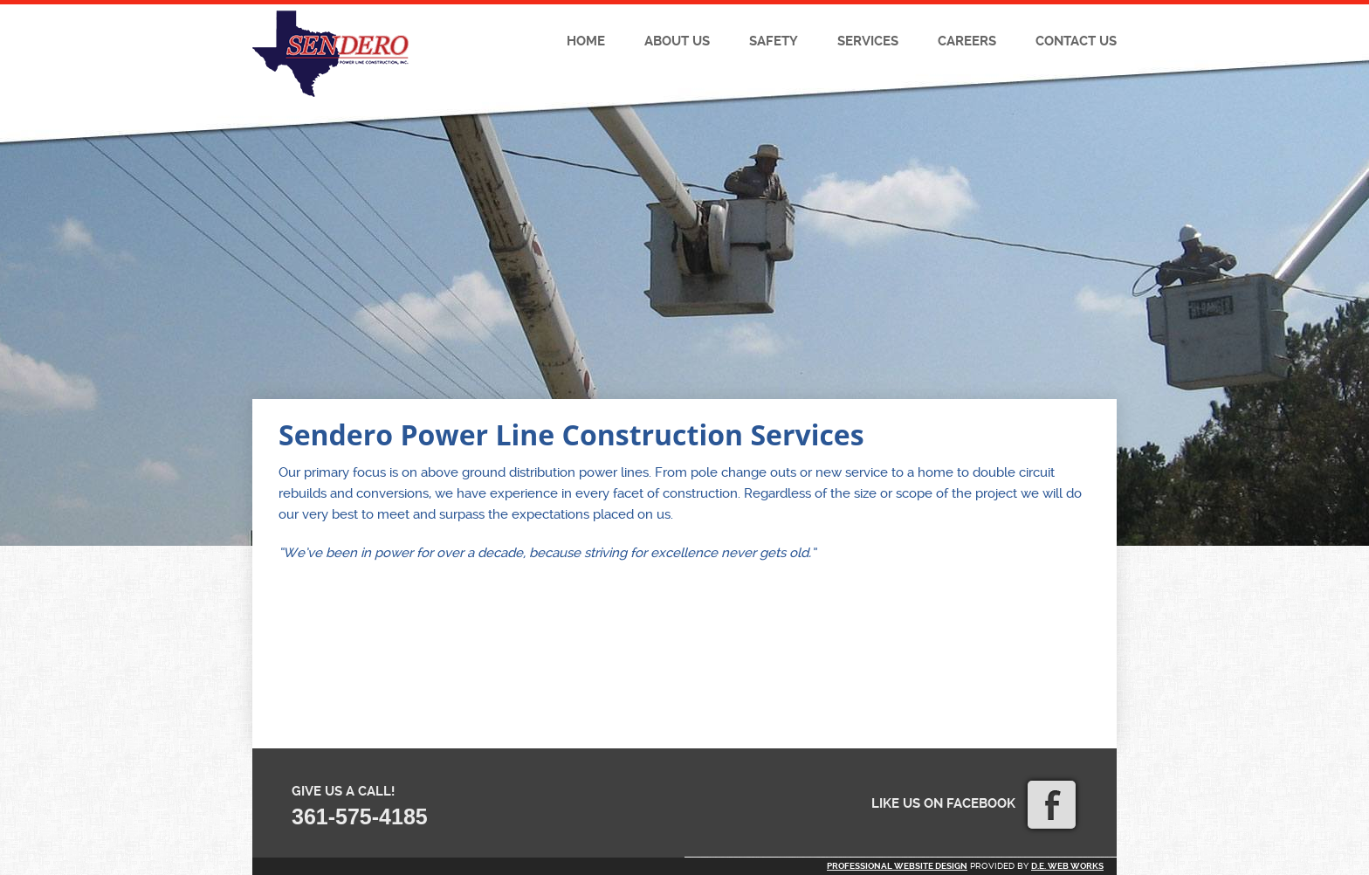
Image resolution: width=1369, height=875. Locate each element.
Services (867, 41)
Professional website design (897, 866)
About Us (677, 41)
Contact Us (1076, 41)
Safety (773, 41)
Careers (967, 41)
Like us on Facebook (973, 803)
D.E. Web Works (1067, 866)
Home (586, 41)
